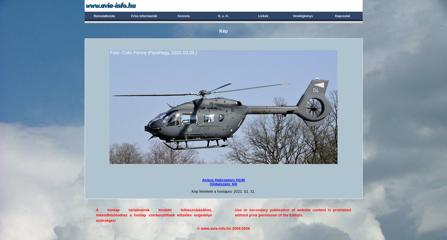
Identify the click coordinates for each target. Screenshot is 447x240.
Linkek (263, 16)
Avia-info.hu (120, 5)
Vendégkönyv (303, 16)
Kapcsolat (342, 16)
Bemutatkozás (104, 16)
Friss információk (144, 16)
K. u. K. (223, 16)
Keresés (184, 16)
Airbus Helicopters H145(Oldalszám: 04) (223, 182)
